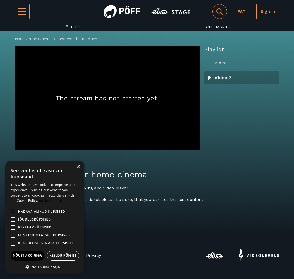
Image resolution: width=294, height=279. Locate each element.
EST (242, 11)
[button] (45, 266)
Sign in (268, 11)
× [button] (78, 167)
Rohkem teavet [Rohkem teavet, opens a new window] (51, 201)
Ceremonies (218, 27)
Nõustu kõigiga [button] (27, 255)
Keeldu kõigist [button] (63, 255)
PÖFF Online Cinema (33, 39)
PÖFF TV (71, 27)
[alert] (44, 217)
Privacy (93, 255)
